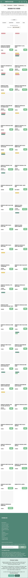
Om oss (3, 536)
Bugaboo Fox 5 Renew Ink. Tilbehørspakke (5, 266)
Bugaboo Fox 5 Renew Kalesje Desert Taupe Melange (20, 246)
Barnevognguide (5, 528)
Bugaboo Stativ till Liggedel (20, 484)
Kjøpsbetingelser (5, 533)
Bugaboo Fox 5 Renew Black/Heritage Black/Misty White (7, 305)
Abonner (22, 547)
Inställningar (11, 575)
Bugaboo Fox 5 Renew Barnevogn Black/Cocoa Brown (20, 345)
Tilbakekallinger (5, 537)
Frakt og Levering (5, 524)
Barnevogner (9, 5)
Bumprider (11, 22)
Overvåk (10, 488)
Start (5, 5)
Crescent (18, 22)
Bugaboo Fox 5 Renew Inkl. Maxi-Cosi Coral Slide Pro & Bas (6, 405)
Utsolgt (24, 468)
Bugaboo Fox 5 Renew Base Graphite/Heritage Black (5, 385)
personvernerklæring (14, 572)
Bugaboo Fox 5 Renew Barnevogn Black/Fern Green (20, 385)
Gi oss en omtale (5, 525)
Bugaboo (15, 5)
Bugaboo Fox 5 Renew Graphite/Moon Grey (18, 226)
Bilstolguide (4, 522)
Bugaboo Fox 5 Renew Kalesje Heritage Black (20, 106)
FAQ (2, 531)
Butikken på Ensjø (5, 529)
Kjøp (25, 129)
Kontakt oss (4, 535)
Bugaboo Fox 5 (21, 5)
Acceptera (17, 575)
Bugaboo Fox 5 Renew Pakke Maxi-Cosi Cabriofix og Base (6, 106)
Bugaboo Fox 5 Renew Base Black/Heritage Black (5, 365)
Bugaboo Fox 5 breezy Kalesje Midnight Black (20, 146)
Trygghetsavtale (5, 539)
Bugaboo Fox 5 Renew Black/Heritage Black (4, 86)
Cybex (24, 22)
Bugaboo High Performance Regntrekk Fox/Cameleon (5, 46)
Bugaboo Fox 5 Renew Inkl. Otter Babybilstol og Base (20, 126)
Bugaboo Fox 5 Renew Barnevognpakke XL (18, 206)
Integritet (3, 532)
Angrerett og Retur (5, 526)
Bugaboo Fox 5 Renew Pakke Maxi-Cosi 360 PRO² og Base (20, 86)
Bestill (24, 69)
